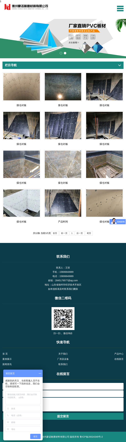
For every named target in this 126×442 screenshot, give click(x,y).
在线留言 (119, 359)
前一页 (64, 233)
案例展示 (7, 359)
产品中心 (119, 353)
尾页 (89, 233)
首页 (55, 233)
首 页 (5, 353)
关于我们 (63, 353)
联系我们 (63, 364)
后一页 (79, 233)
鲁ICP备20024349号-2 (91, 436)
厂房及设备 (63, 359)
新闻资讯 (7, 364)
